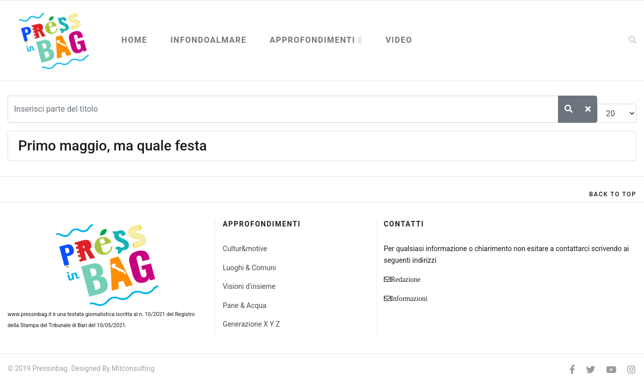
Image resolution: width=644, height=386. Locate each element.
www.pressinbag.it (29, 314)
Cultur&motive (245, 249)
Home (134, 40)
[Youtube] (611, 369)
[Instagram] (631, 369)
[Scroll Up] (612, 194)
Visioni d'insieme (249, 286)
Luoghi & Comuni (249, 268)
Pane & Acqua (245, 305)
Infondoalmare (209, 40)
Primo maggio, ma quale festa (112, 145)
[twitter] (590, 369)
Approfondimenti (312, 40)
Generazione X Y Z (251, 324)
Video (398, 40)
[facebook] (572, 369)
